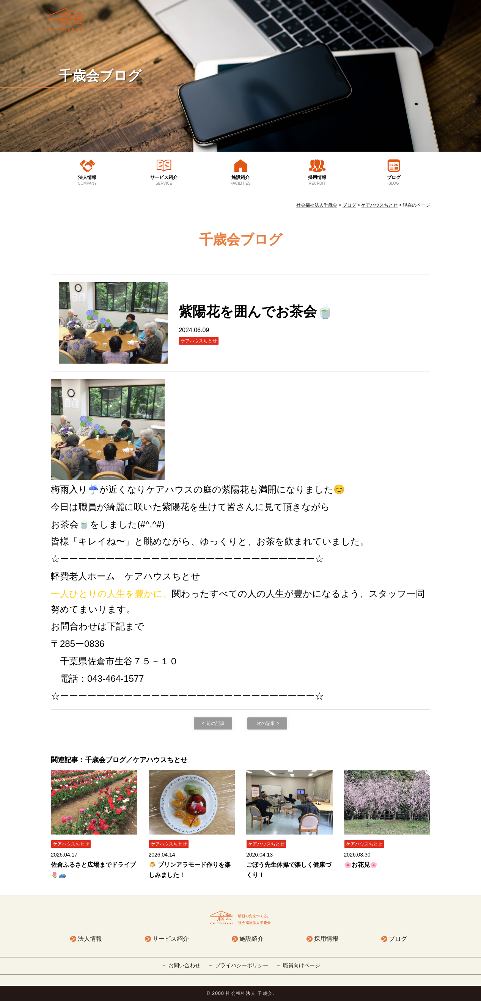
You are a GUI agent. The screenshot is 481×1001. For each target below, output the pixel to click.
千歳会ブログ (99, 75)
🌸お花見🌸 (360, 864)
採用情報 (317, 180)
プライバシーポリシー (241, 965)
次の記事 (266, 723)
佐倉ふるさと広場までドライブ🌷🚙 (93, 869)
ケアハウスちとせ (199, 341)
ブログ (393, 180)
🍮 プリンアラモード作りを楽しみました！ (190, 869)
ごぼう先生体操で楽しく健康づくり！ (288, 869)
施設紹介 (240, 180)
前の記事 (215, 723)
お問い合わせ (184, 965)
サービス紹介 (163, 180)
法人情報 (87, 180)
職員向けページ (301, 965)
